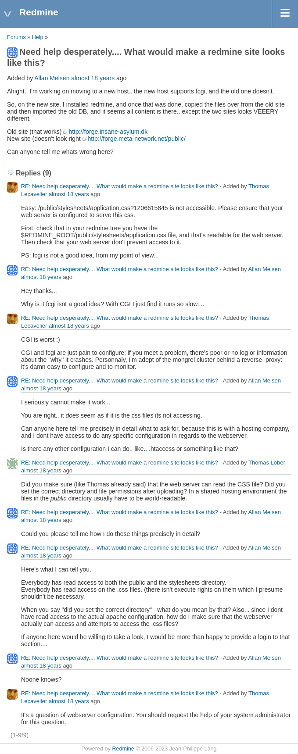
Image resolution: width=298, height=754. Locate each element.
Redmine (123, 749)
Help (37, 37)
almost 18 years (93, 78)
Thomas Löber (266, 462)
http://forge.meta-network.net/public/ (137, 138)
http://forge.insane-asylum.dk (107, 131)
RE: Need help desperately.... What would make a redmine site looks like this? (119, 186)
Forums (16, 37)
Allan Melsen (51, 78)
